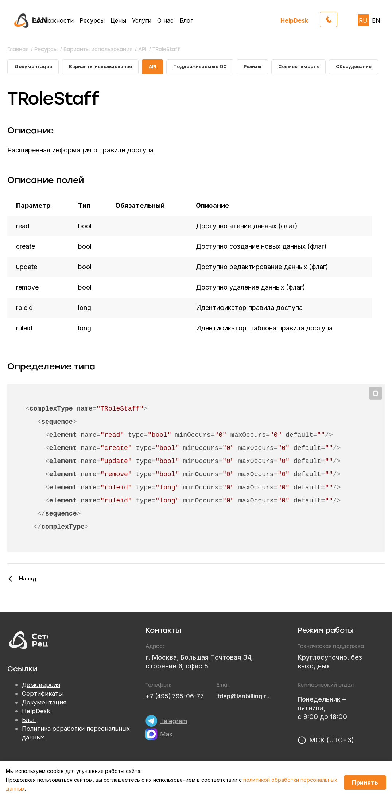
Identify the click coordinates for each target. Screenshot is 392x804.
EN (376, 20)
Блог (186, 20)
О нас (165, 20)
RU (363, 20)
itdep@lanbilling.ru (249, 706)
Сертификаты (43, 704)
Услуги (141, 20)
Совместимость (295, 68)
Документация (34, 68)
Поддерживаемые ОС (192, 72)
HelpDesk (294, 20)
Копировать (375, 403)
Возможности (53, 20)
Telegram (174, 731)
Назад (27, 589)
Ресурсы (92, 20)
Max (166, 744)
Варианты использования (98, 72)
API (145, 68)
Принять (365, 782)
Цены (118, 20)
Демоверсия (42, 695)
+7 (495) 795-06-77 (177, 706)
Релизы (244, 68)
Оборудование (354, 68)
